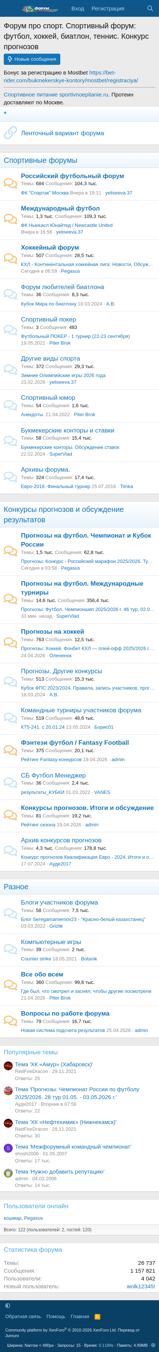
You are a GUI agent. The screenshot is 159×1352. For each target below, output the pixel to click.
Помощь (55, 1316)
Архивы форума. (45, 469)
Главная (80, 1316)
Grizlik (56, 926)
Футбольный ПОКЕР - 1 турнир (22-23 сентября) (75, 336)
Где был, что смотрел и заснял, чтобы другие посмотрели (86, 991)
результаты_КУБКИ (42, 792)
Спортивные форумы (40, 160)
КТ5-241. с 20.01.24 (43, 727)
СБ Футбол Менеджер (53, 775)
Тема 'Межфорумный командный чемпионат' (73, 1146)
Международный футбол (60, 208)
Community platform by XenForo (61, 1330)
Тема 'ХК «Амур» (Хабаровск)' (54, 1064)
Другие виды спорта (50, 358)
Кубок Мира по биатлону (48, 304)
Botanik (89, 959)
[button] (8, 1305)
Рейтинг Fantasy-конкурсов (51, 759)
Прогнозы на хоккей (52, 631)
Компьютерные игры (51, 942)
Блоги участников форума (59, 902)
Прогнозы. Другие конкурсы (61, 671)
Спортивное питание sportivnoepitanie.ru (56, 94)
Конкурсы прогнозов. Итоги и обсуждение (87, 807)
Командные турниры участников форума (81, 710)
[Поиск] (150, 8)
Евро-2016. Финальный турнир (55, 486)
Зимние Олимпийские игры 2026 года (63, 375)
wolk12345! (141, 1286)
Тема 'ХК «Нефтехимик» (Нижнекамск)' (65, 1122)
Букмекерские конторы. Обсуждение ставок (70, 447)
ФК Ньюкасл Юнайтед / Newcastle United (67, 225)
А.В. (111, 304)
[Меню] (10, 8)
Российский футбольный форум (72, 176)
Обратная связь (23, 1316)
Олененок (60, 655)
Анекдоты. (32, 414)
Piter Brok (60, 343)
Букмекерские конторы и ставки (67, 430)
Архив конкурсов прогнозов (61, 840)
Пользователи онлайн (36, 1206)
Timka (126, 486)
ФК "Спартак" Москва (45, 193)
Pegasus (70, 271)
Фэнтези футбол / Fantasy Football (75, 742)
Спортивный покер (48, 319)
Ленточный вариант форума (62, 133)
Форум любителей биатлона (62, 287)
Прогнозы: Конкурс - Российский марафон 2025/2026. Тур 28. (90, 561)
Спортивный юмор (48, 397)
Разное (16, 887)
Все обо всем (42, 974)
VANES (102, 792)
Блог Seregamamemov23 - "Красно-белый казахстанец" (83, 919)
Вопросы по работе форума (65, 1013)
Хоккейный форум (50, 247)
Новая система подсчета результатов (63, 1030)
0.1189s (106, 1345)
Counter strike (36, 959)
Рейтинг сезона (38, 824)
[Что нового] (135, 8)
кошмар (12, 1218)
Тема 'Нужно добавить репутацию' (59, 1171)
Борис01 (103, 727)
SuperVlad (60, 454)
